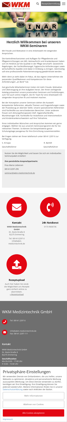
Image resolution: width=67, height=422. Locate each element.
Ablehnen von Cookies (33, 404)
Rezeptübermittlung (51, 3)
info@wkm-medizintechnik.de (23, 331)
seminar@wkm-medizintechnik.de (20, 173)
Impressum (8, 419)
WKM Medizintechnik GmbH (16, 6)
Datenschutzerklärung (13, 389)
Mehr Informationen (33, 395)
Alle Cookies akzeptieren (33, 413)
